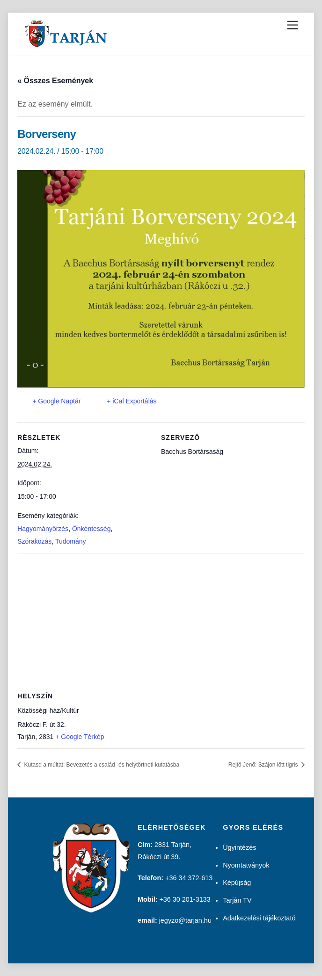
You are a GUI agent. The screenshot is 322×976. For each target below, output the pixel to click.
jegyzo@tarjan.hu (185, 920)
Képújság (237, 882)
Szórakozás (34, 541)
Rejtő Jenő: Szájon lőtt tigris (264, 764)
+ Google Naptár (56, 401)
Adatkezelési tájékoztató (259, 918)
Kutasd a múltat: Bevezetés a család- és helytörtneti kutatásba (100, 764)
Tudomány (70, 541)
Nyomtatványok (246, 865)
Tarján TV (237, 900)
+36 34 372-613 (188, 878)
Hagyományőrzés (42, 528)
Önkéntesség (91, 528)
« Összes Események (55, 81)
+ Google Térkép (79, 736)
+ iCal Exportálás (131, 401)
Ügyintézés (239, 847)
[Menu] (292, 25)
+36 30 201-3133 (184, 899)
